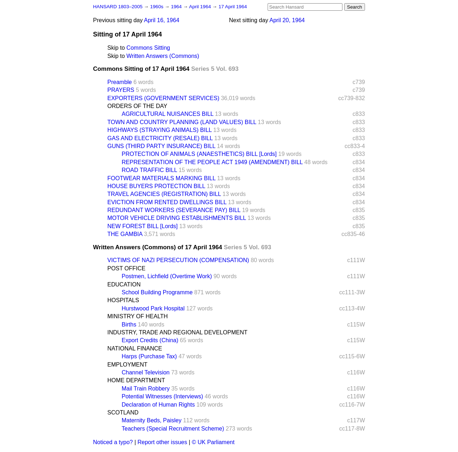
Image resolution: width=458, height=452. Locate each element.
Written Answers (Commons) (162, 56)
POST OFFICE (126, 268)
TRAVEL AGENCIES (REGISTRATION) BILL (164, 194)
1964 (177, 6)
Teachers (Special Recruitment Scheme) (173, 429)
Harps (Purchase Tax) (149, 356)
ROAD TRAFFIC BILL (149, 170)
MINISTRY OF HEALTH (137, 316)
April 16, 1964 (161, 20)
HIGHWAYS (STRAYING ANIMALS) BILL (159, 130)
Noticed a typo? (113, 442)
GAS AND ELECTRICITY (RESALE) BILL (160, 138)
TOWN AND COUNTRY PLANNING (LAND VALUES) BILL (181, 122)
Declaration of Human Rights (158, 405)
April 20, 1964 (287, 20)
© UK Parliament (213, 442)
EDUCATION (124, 284)
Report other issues (162, 442)
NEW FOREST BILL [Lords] (142, 226)
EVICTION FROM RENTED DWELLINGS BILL (166, 202)
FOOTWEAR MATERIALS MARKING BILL (161, 178)
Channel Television (146, 372)
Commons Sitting (148, 48)
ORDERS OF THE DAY (137, 106)
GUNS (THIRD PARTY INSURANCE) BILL (161, 146)
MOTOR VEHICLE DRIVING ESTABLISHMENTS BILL (176, 218)
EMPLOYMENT (127, 365)
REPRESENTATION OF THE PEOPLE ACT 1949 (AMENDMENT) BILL (212, 162)
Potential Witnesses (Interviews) (162, 396)
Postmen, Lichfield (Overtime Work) (167, 276)
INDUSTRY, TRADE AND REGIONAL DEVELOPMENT (177, 332)
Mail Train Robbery (146, 388)
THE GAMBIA (124, 234)
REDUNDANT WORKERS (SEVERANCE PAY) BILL (173, 210)
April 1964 (200, 6)
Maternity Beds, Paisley (151, 420)
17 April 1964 (233, 6)
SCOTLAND (122, 412)
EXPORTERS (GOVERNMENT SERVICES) (163, 98)
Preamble (119, 82)
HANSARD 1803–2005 (117, 6)
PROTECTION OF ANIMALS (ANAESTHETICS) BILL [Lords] (199, 154)
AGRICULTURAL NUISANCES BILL (167, 114)
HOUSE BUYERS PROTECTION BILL (156, 186)
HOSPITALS (123, 300)
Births (129, 324)
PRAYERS (120, 90)
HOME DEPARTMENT (136, 380)
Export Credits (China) (150, 340)
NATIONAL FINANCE (134, 348)
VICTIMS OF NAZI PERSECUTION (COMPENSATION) (178, 260)
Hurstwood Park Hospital (153, 308)
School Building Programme (157, 292)
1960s (157, 6)
